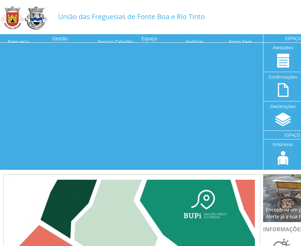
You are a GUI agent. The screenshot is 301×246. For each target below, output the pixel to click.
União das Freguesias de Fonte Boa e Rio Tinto (131, 16)
